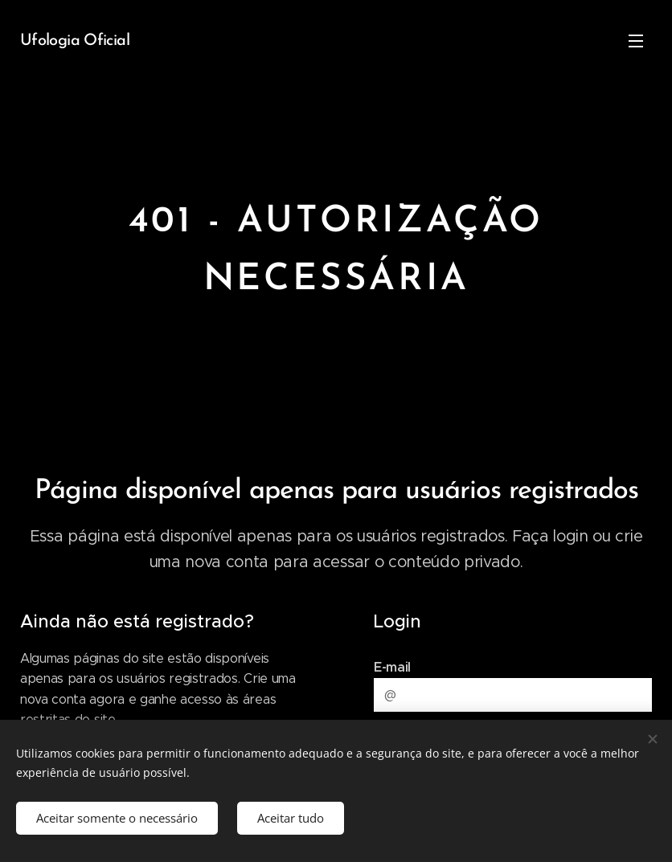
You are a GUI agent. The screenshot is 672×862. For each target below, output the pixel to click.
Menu (636, 41)
